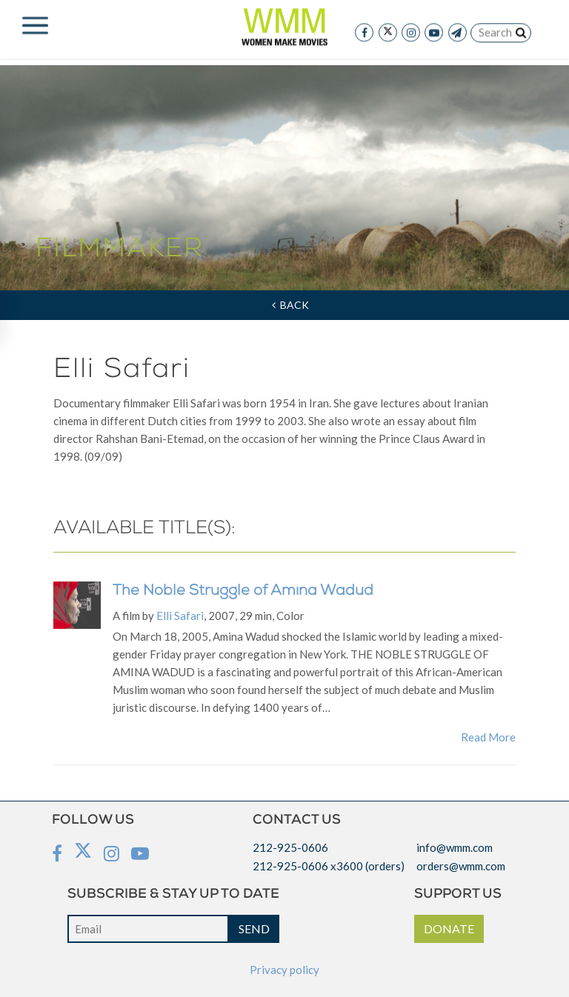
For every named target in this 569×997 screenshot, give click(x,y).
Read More (488, 737)
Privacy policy (284, 969)
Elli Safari (180, 615)
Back (290, 305)
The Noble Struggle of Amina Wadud (243, 591)
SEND (254, 928)
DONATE (449, 928)
